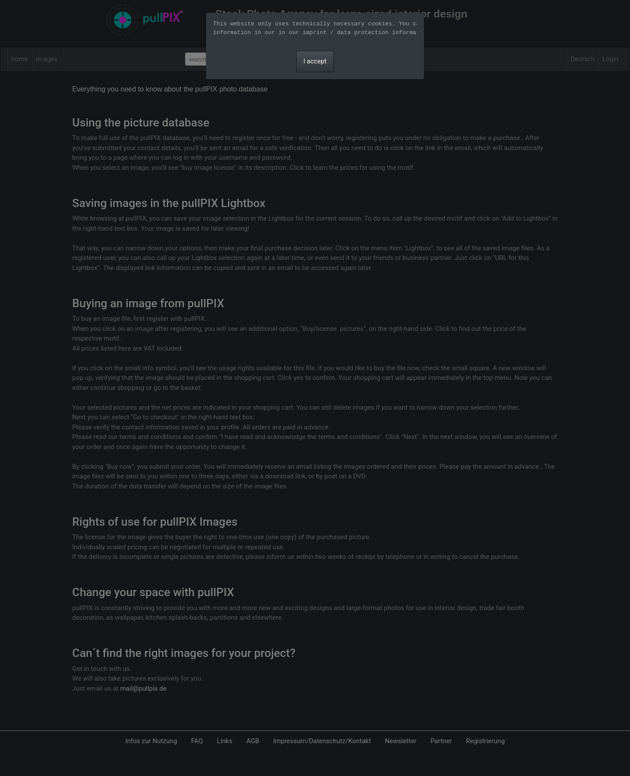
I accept (315, 61)
